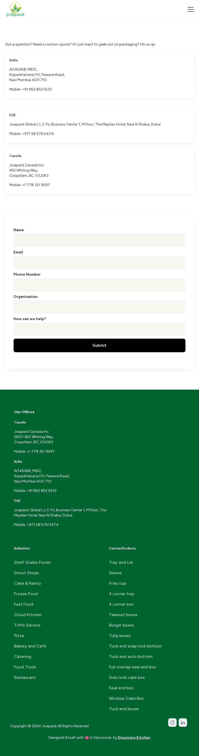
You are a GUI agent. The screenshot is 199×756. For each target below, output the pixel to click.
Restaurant (25, 677)
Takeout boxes (123, 614)
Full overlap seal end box (132, 666)
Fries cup (117, 583)
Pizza (19, 635)
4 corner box (121, 604)
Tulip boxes (120, 635)
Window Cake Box (126, 698)
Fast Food (23, 604)
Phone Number (27, 274)
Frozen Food (26, 593)
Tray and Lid (121, 562)
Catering (22, 656)
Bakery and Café (30, 646)
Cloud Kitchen (28, 614)
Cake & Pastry (27, 583)
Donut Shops (26, 572)
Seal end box (121, 687)
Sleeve (115, 572)
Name (19, 230)
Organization (26, 296)
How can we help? (30, 319)
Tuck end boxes (124, 708)
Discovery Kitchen (134, 737)
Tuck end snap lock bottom (135, 646)
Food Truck (25, 666)
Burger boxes (121, 625)
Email (18, 252)
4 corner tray (122, 593)
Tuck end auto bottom (130, 656)
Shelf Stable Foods (32, 562)
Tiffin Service (27, 625)
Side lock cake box (127, 677)
